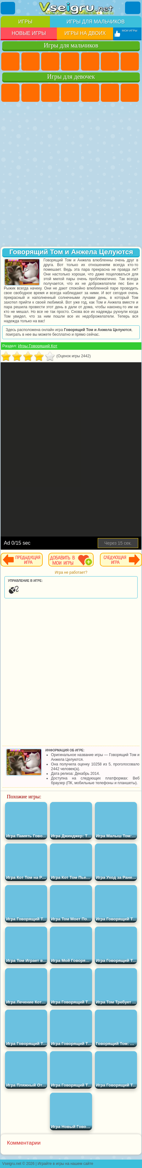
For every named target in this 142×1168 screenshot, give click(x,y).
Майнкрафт (130, 61)
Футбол (30, 61)
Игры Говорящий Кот (37, 346)
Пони (10, 93)
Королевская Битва (110, 61)
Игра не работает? (71, 572)
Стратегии (50, 61)
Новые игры (29, 33)
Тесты (90, 93)
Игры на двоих (85, 33)
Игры (25, 21)
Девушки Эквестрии (30, 93)
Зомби (90, 61)
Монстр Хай (110, 93)
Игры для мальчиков (96, 21)
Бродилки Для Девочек (130, 93)
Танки (70, 61)
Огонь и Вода (50, 93)
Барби (70, 93)
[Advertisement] (70, 175)
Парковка (10, 61)
